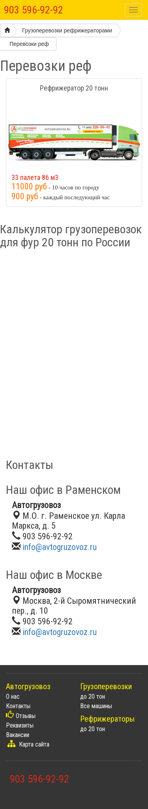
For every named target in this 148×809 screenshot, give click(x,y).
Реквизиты (20, 725)
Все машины (96, 706)
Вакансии (17, 735)
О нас (13, 696)
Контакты (18, 706)
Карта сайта (34, 744)
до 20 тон (92, 696)
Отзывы (26, 716)
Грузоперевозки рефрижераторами (67, 30)
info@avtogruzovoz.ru (59, 547)
